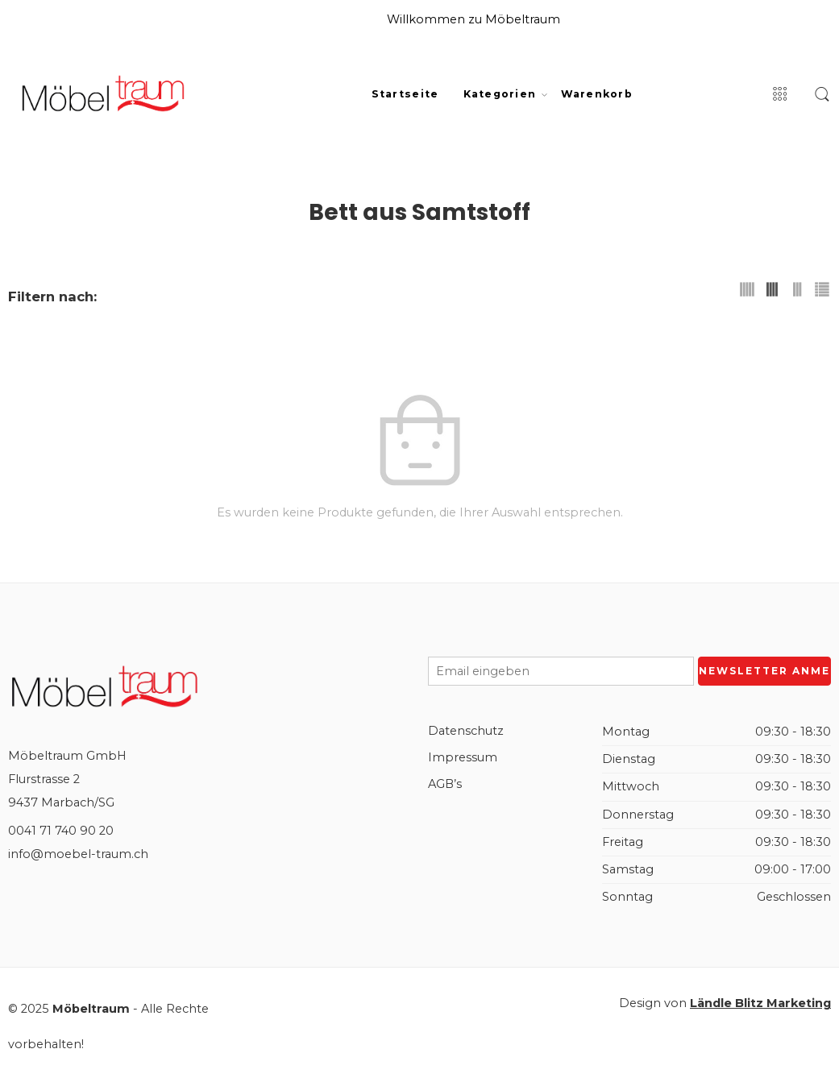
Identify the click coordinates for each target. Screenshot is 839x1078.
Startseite (405, 94)
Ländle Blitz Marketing (760, 1003)
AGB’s (445, 784)
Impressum (462, 757)
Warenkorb (597, 94)
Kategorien (500, 94)
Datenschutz (466, 731)
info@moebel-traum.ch (78, 854)
